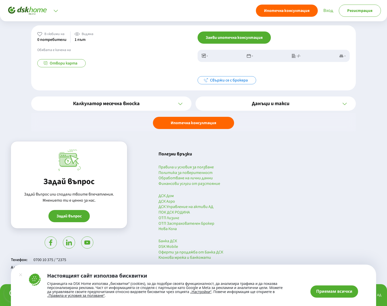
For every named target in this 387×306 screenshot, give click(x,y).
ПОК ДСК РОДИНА (174, 213)
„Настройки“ (201, 292)
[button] (111, 103)
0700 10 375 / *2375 (49, 260)
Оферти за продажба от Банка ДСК (191, 252)
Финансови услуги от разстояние (189, 184)
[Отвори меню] (56, 11)
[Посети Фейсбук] (51, 242)
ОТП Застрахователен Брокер (186, 224)
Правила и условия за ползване (186, 167)
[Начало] (27, 11)
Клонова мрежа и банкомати (185, 258)
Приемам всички (334, 291)
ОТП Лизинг (169, 218)
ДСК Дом (166, 196)
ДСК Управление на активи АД (186, 207)
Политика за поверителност (186, 173)
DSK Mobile (168, 247)
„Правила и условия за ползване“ (76, 295)
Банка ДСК (168, 241)
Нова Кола (168, 229)
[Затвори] (20, 274)
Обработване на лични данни (186, 178)
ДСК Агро (167, 202)
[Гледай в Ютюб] (87, 242)
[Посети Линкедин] (69, 242)
